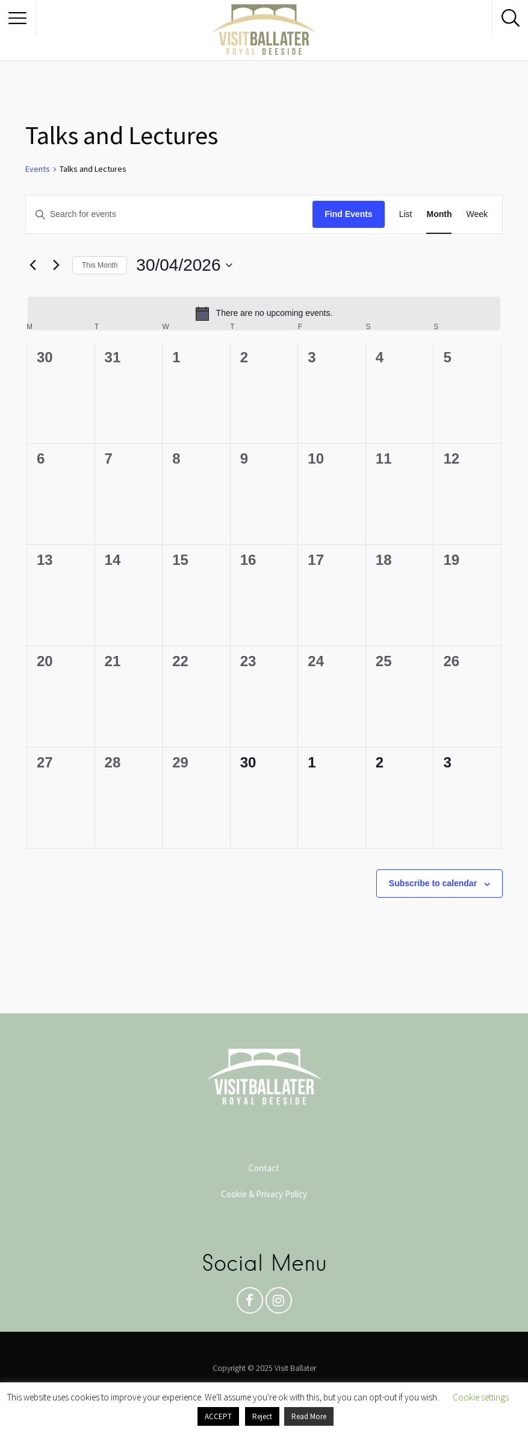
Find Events (348, 214)
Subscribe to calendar (433, 883)
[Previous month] (32, 265)
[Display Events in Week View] (477, 214)
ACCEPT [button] (218, 1416)
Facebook (250, 1303)
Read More (308, 1416)
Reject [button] (262, 1416)
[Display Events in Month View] (439, 214)
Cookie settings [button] (481, 1397)
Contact (264, 1168)
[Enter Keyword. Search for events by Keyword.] (169, 214)
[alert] (264, 313)
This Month (99, 265)
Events (37, 168)
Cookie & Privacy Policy (264, 1194)
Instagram (279, 1303)
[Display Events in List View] (405, 214)
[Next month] (56, 265)
